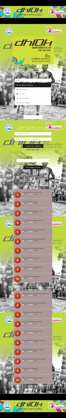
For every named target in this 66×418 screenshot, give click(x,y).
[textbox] (33, 133)
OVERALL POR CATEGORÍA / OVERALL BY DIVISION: (33, 156)
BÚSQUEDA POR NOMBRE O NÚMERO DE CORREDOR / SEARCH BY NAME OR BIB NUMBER (33, 128)
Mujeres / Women (23, 103)
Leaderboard (21, 90)
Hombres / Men (22, 98)
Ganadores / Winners (24, 85)
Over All (20, 94)
